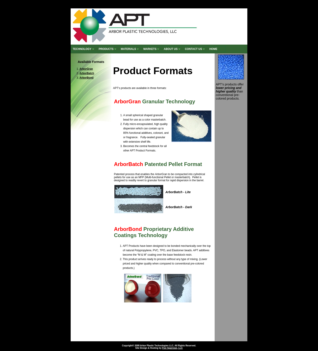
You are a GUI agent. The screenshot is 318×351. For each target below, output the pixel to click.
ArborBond (86, 77)
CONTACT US (195, 48)
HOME (213, 49)
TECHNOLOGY (84, 48)
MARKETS (152, 48)
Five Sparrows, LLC (172, 348)
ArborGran (86, 68)
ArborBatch (87, 73)
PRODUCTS (108, 48)
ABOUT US (172, 48)
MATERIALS (130, 48)
